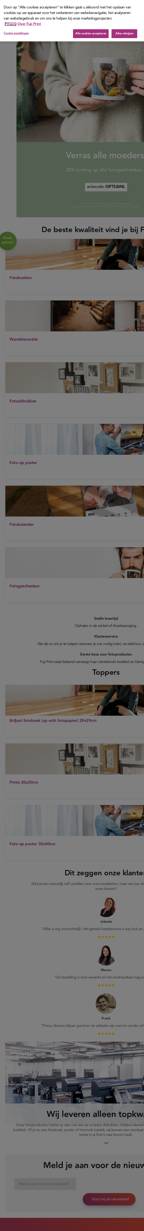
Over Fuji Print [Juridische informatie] (29, 24)
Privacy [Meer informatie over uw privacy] (10, 24)
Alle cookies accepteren (90, 33)
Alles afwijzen (124, 33)
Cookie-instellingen (16, 33)
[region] (72, 20)
